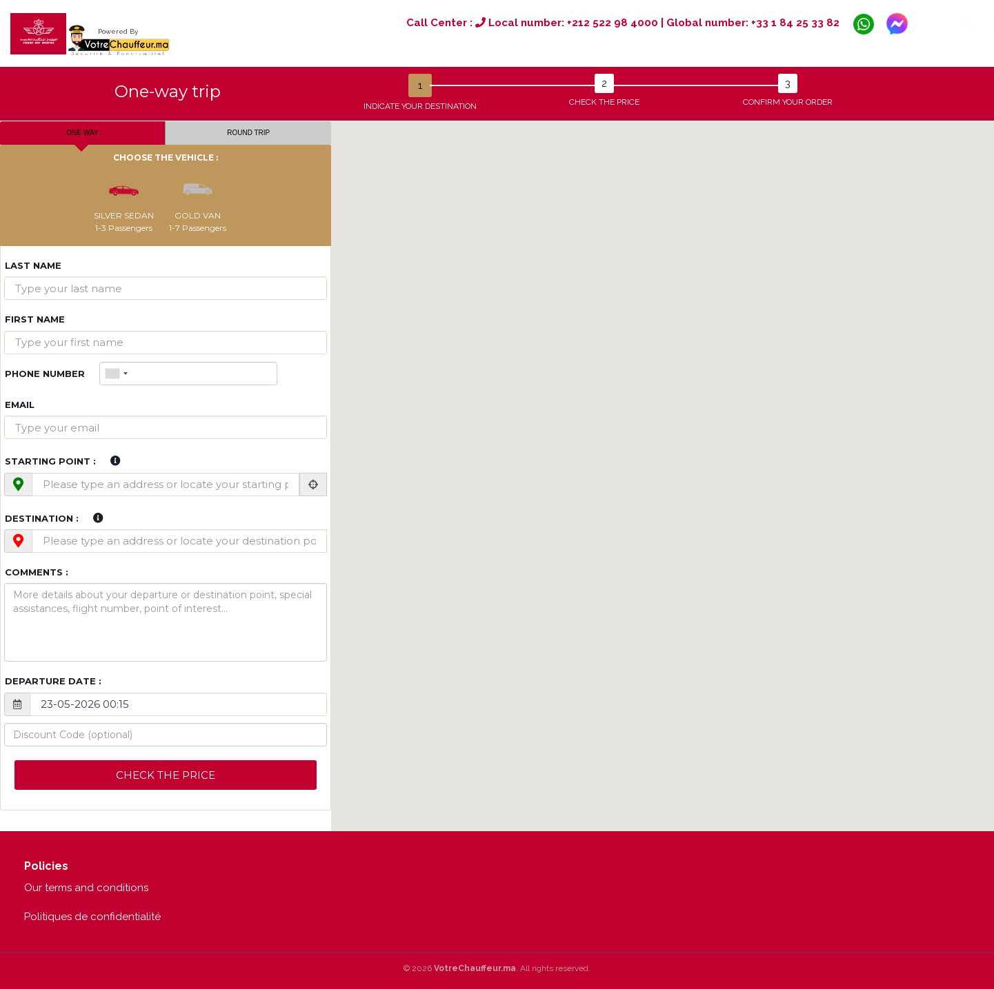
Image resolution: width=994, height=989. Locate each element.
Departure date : (53, 680)
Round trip (248, 132)
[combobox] (116, 374)
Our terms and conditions (86, 887)
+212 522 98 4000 (612, 23)
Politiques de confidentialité (92, 916)
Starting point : (50, 461)
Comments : (36, 572)
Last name (33, 265)
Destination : (42, 518)
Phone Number (45, 373)
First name (35, 319)
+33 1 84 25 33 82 (795, 23)
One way (83, 132)
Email (19, 404)
